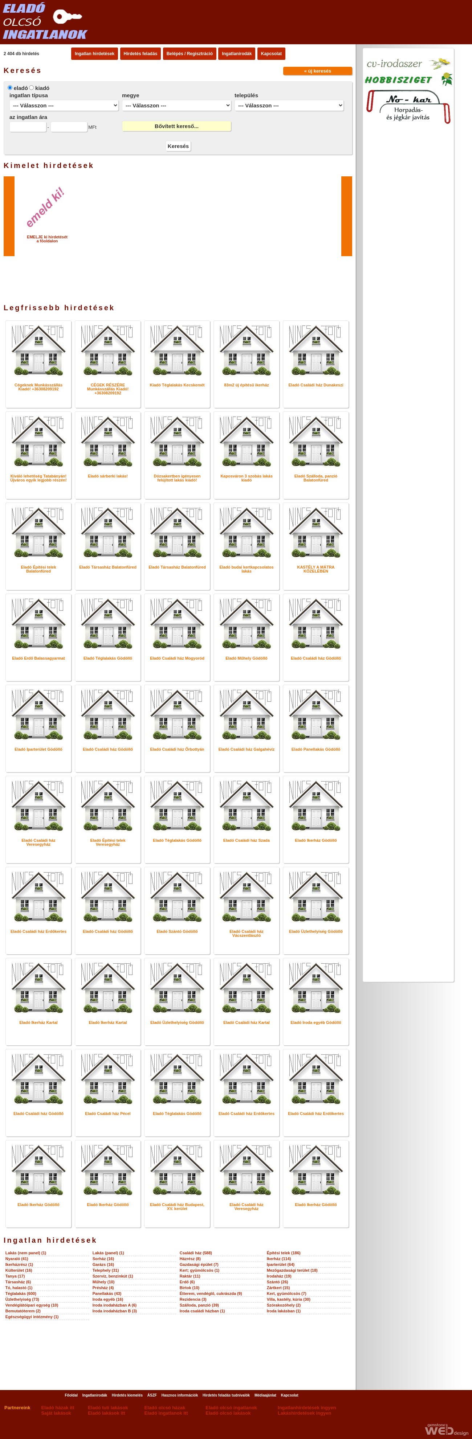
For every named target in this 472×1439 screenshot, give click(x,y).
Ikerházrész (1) (19, 1264)
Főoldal (71, 1395)
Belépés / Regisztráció (190, 53)
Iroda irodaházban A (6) (115, 1305)
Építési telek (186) (284, 1253)
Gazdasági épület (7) (199, 1264)
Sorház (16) (103, 1258)
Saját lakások (56, 1413)
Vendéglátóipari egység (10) (31, 1305)
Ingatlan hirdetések (94, 53)
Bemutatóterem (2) (23, 1311)
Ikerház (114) (279, 1258)
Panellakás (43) (107, 1293)
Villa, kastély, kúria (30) (288, 1299)
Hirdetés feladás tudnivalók (226, 1395)
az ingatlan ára (28, 117)
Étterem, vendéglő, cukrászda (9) (211, 1293)
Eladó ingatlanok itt (166, 1413)
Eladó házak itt (57, 1407)
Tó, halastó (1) (19, 1288)
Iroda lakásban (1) (284, 1311)
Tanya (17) (15, 1276)
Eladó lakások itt (106, 1413)
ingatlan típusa (28, 95)
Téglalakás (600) (20, 1293)
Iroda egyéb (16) (108, 1299)
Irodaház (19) (279, 1276)
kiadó (42, 88)
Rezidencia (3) (193, 1299)
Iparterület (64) (280, 1264)
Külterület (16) (18, 1270)
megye (130, 95)
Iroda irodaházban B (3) (115, 1311)
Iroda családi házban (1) (202, 1311)
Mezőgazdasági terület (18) (292, 1270)
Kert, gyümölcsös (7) (286, 1293)
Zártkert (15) (278, 1288)
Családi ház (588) (196, 1253)
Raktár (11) (190, 1276)
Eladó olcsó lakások (228, 1413)
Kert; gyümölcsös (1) (199, 1270)
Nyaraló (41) (16, 1258)
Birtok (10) (189, 1288)
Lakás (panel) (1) (108, 1253)
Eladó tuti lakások (108, 1407)
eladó (21, 88)
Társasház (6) (18, 1282)
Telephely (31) (106, 1270)
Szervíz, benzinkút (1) (113, 1276)
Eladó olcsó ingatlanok (231, 1407)
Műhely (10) (104, 1282)
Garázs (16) (103, 1264)
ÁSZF (152, 1395)
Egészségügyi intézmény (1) (32, 1317)
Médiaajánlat (265, 1395)
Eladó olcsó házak (165, 1407)
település (246, 95)
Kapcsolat (271, 53)
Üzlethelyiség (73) (22, 1299)
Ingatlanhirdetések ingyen (307, 1407)
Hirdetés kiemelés (127, 1395)
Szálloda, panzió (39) (199, 1305)
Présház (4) (103, 1288)
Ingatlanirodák (237, 53)
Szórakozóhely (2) (284, 1305)
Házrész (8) (190, 1258)
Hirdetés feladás (141, 53)
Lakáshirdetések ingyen (304, 1413)
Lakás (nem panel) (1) (25, 1253)
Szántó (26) (277, 1282)
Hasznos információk (180, 1395)
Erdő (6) (187, 1282)
